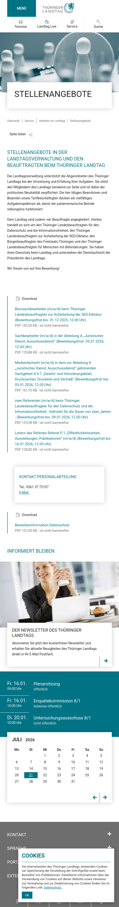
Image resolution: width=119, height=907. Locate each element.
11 (87, 762)
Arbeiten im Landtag (52, 121)
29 (45, 781)
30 (59, 781)
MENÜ (21, 8)
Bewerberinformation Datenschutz (42, 525)
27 (17, 781)
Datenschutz (53, 887)
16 (59, 769)
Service (72, 26)
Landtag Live (46, 26)
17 (73, 769)
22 (45, 775)
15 (45, 769)
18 (87, 769)
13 (17, 769)
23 (59, 775)
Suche (98, 27)
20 (17, 775)
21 (31, 775)
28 (31, 781)
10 (73, 762)
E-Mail (24, 492)
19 (101, 769)
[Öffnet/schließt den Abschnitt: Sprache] (109, 847)
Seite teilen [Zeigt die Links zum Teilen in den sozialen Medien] (18, 134)
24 (73, 775)
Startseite (13, 121)
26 (101, 775)
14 (31, 769)
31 (73, 781)
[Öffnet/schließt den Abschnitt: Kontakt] (109, 834)
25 (87, 775)
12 (101, 762)
